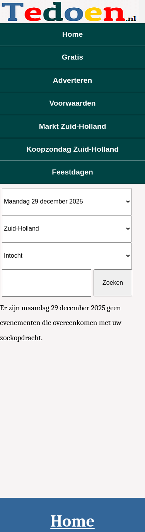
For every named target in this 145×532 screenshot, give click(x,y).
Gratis (72, 57)
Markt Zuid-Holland (72, 126)
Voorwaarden (72, 103)
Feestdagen (72, 172)
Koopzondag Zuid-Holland (72, 149)
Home (72, 34)
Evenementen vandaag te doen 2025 (72, 11)
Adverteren (72, 80)
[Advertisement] (72, 421)
